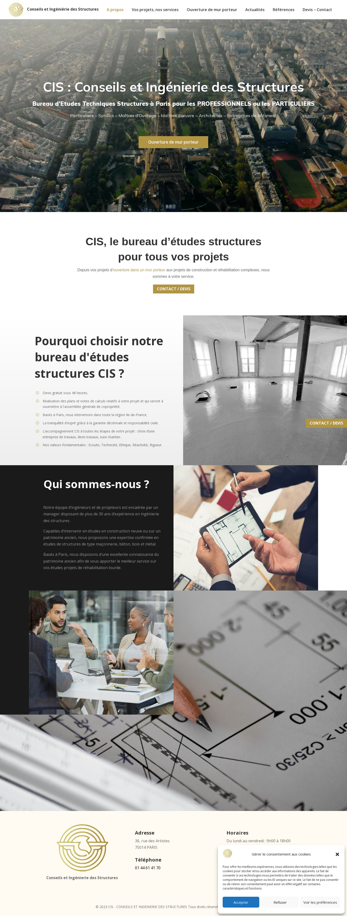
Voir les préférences (320, 902)
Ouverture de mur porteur (212, 10)
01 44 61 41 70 (147, 867)
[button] (337, 854)
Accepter (241, 902)
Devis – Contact (317, 10)
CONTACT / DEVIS (173, 289)
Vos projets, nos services (155, 10)
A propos (115, 10)
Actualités (255, 10)
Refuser (280, 902)
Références (283, 10)
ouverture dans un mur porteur (139, 270)
